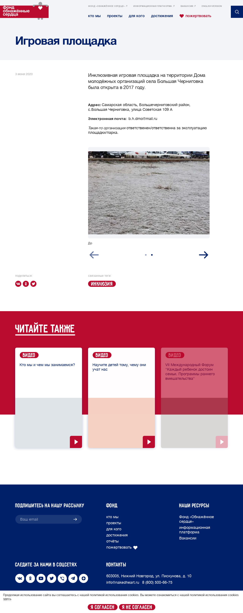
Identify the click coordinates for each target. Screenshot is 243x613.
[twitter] (34, 284)
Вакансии (187, 6)
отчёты (112, 541)
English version (212, 6)
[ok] (26, 284)
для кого (137, 16)
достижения (162, 16)
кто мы (94, 16)
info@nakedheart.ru (122, 582)
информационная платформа (152, 6)
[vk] (19, 284)
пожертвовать (195, 16)
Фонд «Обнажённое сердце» (106, 6)
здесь (7, 599)
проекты (114, 16)
